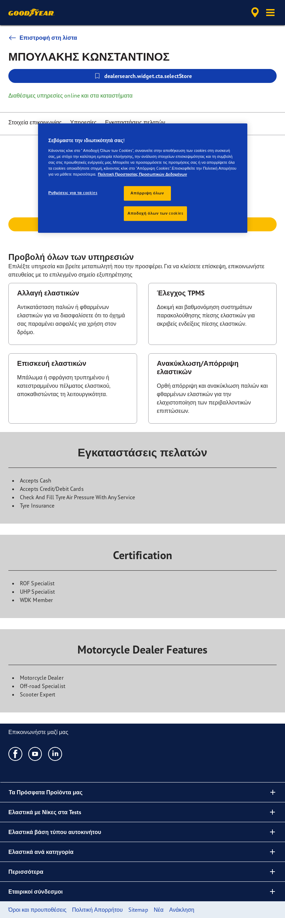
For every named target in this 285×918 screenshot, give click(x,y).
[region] (142, 178)
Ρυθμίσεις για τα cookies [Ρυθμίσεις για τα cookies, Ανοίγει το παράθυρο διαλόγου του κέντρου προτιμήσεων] (73, 192)
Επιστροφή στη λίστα (42, 37)
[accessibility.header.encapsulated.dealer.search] (254, 12)
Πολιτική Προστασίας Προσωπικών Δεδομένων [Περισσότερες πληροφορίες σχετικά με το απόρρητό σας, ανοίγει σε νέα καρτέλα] (142, 174)
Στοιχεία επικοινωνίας (35, 122)
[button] (270, 12)
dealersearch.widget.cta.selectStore (142, 76)
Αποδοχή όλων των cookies (155, 213)
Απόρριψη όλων (147, 193)
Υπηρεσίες (83, 122)
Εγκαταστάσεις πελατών (135, 122)
